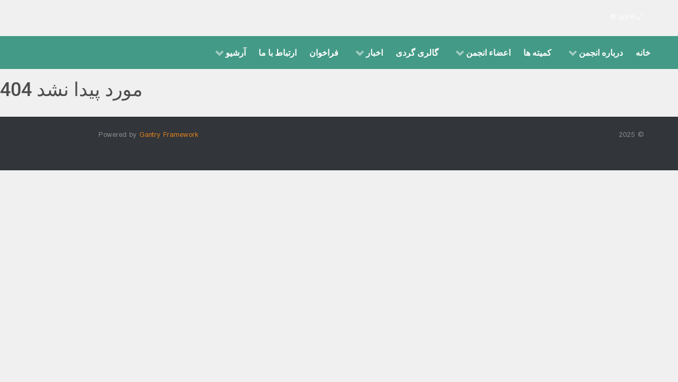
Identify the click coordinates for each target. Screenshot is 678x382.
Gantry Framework (169, 135)
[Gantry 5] (627, 18)
